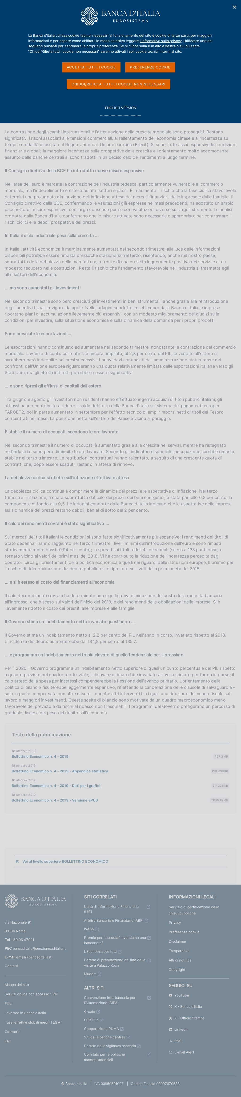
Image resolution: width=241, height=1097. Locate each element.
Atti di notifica (180, 960)
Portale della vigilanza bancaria (110, 1046)
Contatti (11, 966)
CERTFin (91, 1020)
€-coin (89, 1011)
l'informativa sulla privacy (160, 41)
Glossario (12, 1031)
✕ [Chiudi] (234, 7)
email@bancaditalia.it (33, 957)
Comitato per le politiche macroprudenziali (104, 1057)
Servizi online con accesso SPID (31, 994)
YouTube (179, 995)
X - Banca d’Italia (185, 1006)
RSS (175, 1041)
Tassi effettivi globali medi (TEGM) (33, 1022)
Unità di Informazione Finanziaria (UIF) (111, 909)
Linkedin (179, 1029)
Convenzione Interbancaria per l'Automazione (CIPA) (110, 1000)
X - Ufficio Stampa (187, 1018)
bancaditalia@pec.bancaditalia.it (39, 948)
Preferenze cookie (184, 932)
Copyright (177, 969)
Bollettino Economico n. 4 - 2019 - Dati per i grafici (56, 785)
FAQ (8, 1041)
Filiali (9, 1003)
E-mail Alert (181, 1052)
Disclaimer (177, 941)
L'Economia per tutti (100, 951)
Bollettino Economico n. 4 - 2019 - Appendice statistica (60, 771)
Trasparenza (179, 951)
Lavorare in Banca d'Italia (25, 1013)
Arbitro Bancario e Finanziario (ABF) (114, 920)
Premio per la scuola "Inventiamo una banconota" (115, 940)
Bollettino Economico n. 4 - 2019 (40, 756)
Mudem (90, 974)
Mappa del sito (17, 984)
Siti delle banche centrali (104, 1037)
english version (120, 110)
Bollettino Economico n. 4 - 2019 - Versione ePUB (55, 800)
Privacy (175, 922)
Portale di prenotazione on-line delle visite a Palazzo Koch (114, 963)
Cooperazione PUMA (101, 1028)
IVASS (89, 929)
